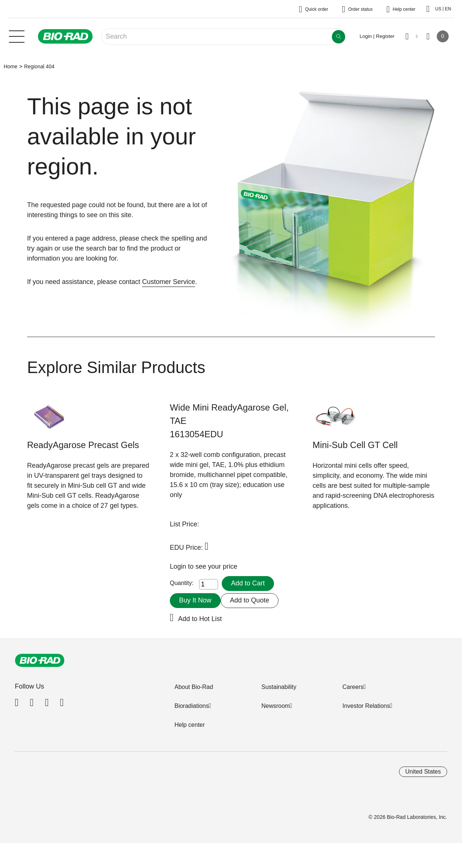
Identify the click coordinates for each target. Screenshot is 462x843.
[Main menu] (16, 35)
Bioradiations (191, 706)
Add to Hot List (200, 619)
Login (179, 566)
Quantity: (182, 583)
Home (10, 66)
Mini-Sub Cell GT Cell (355, 445)
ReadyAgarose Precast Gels (83, 445)
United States (423, 771)
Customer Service (168, 281)
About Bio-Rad (193, 687)
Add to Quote (249, 600)
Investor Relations (366, 706)
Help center (189, 725)
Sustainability (278, 687)
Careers (352, 687)
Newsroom (275, 706)
